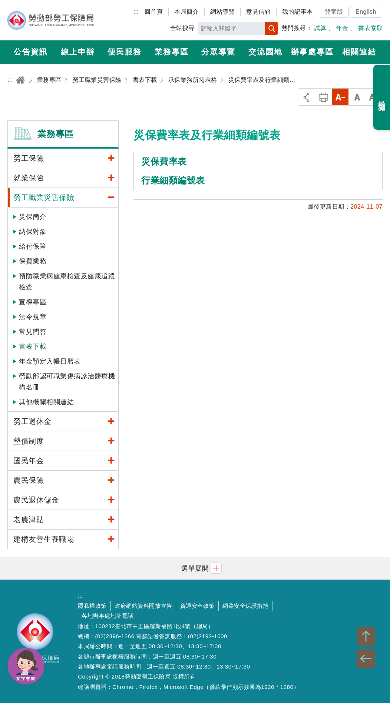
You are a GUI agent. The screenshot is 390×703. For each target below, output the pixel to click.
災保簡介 (32, 216)
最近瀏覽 (382, 97)
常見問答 (32, 331)
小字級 (340, 97)
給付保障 (32, 246)
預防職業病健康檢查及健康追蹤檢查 (67, 281)
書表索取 (370, 28)
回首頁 (154, 12)
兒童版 (334, 12)
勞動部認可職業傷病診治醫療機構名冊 (67, 381)
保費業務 (32, 261)
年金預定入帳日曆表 (50, 361)
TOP (366, 636)
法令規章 (32, 317)
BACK (366, 658)
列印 (323, 97)
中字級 (357, 97)
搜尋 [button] (271, 28)
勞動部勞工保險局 (50, 20)
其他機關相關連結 (46, 402)
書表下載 (32, 346)
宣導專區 (32, 302)
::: (136, 12)
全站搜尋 (182, 28)
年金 (342, 28)
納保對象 (32, 231)
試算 (320, 28)
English (366, 12)
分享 (306, 97)
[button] (195, 568)
